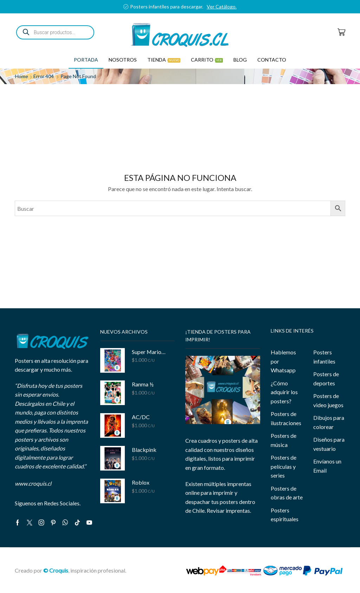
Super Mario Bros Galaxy (149, 351)
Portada (86, 60)
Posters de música (283, 440)
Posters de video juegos (328, 400)
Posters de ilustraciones (286, 418)
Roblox (140, 482)
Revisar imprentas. (229, 510)
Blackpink (144, 449)
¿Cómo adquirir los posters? (284, 392)
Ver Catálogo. (222, 7)
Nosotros (123, 60)
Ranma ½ (143, 384)
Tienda (163, 60)
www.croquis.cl (33, 483)
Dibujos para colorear (328, 422)
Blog (240, 60)
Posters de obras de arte (287, 493)
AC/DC (141, 417)
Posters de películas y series (283, 466)
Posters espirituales (284, 515)
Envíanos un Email (327, 466)
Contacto (271, 60)
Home (21, 76)
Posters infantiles (324, 357)
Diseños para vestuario (329, 444)
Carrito (207, 60)
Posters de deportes (326, 378)
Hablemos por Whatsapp (283, 361)
